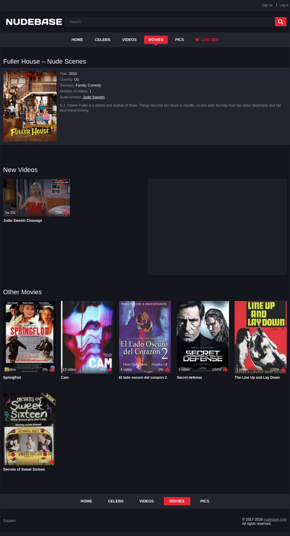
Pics (179, 39)
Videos (129, 39)
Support (9, 521)
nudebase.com (275, 519)
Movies (156, 39)
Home (77, 39)
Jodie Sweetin (94, 97)
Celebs (103, 39)
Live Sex (207, 39)
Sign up (267, 5)
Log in (284, 5)
